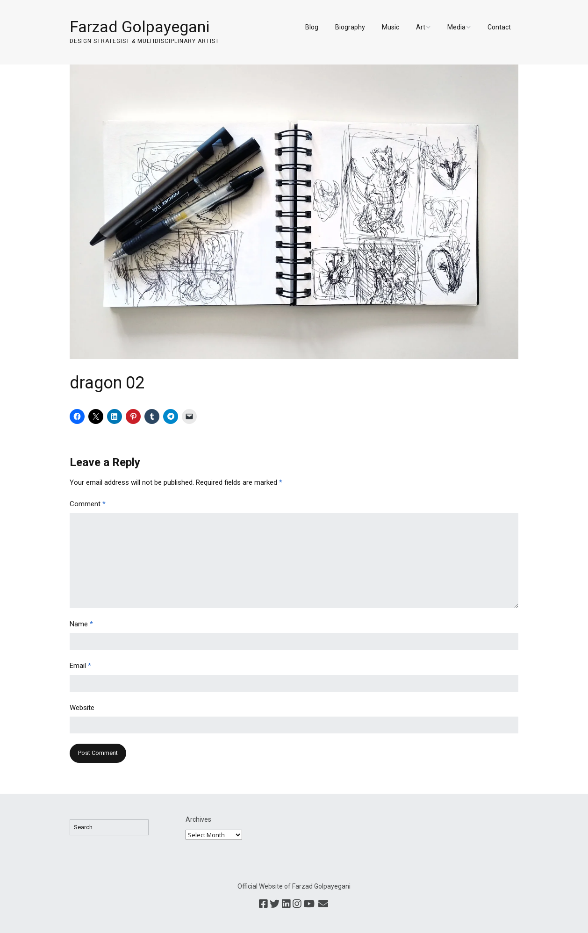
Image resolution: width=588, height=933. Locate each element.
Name (81, 624)
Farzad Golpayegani (139, 26)
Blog (311, 27)
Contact (499, 27)
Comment (88, 504)
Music (390, 27)
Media (456, 27)
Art (420, 27)
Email (80, 665)
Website (82, 707)
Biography (350, 27)
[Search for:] (109, 827)
